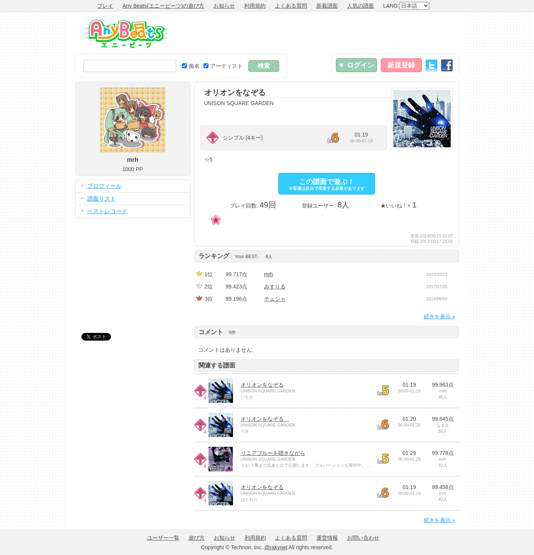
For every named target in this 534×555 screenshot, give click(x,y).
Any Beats (126, 34)
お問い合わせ (363, 538)
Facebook (447, 65)
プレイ (105, 6)
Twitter (431, 65)
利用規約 (255, 6)
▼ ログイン (356, 65)
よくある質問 (291, 6)
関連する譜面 (216, 365)
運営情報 (327, 538)
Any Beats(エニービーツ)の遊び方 (163, 6)
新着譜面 (327, 6)
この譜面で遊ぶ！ (327, 184)
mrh (268, 274)
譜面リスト (101, 198)
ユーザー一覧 (163, 538)
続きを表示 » (439, 316)
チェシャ (275, 299)
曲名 (191, 66)
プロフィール (104, 186)
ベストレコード (107, 211)
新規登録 (401, 65)
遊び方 (196, 538)
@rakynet (275, 547)
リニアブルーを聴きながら (273, 453)
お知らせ (224, 6)
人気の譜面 (360, 6)
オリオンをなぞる (262, 385)
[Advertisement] (319, 33)
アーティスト (223, 66)
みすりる (275, 286)
